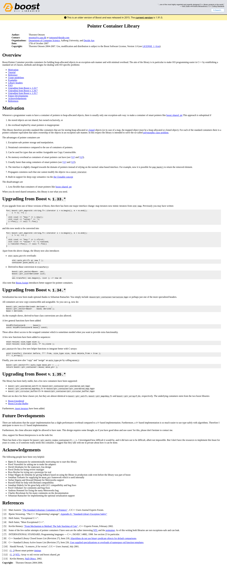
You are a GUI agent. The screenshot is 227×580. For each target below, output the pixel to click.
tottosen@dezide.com (59, 37)
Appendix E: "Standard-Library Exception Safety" (84, 527)
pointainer (110, 543)
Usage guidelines (16, 77)
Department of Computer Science (44, 40)
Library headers (15, 83)
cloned (91, 130)
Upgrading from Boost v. (34, 198)
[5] (5, 539)
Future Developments (18, 96)
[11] (73, 157)
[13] (6, 572)
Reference (13, 75)
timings (37, 564)
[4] (5, 535)
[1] (5, 523)
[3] (5, 531)
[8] (5, 552)
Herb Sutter (186, 6)
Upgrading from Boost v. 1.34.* (23, 90)
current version (144, 17)
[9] (5, 556)
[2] (5, 527)
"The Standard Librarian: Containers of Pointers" (44, 523)
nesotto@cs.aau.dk (37, 37)
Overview (11, 55)
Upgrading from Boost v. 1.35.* (23, 93)
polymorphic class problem (155, 132)
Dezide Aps (89, 40)
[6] (5, 543)
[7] (5, 548)
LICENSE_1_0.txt (151, 46)
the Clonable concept (63, 177)
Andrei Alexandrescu (200, 6)
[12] (81, 157)
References (13, 101)
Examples (12, 80)
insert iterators (21, 422)
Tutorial (11, 72)
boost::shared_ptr (174, 115)
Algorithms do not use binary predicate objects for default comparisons (103, 552)
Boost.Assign (22, 291)
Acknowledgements (17, 98)
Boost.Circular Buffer (18, 417)
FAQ (10, 85)
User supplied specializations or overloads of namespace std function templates (106, 556)
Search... (217, 10)
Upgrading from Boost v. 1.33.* (23, 88)
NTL (95, 543)
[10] (6, 560)
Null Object (30, 572)
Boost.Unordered (16, 414)
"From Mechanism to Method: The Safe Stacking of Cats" (51, 539)
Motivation (13, 69)
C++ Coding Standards (216, 6)
